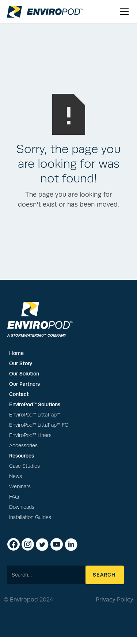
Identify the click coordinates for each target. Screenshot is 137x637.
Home (16, 353)
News (15, 476)
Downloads (21, 507)
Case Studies (24, 466)
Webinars (20, 486)
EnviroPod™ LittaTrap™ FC (38, 425)
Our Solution (24, 374)
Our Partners (24, 384)
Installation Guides (30, 517)
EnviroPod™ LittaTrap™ (34, 415)
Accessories (23, 445)
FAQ (14, 497)
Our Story (20, 363)
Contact (19, 394)
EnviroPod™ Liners (30, 435)
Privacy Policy (114, 599)
